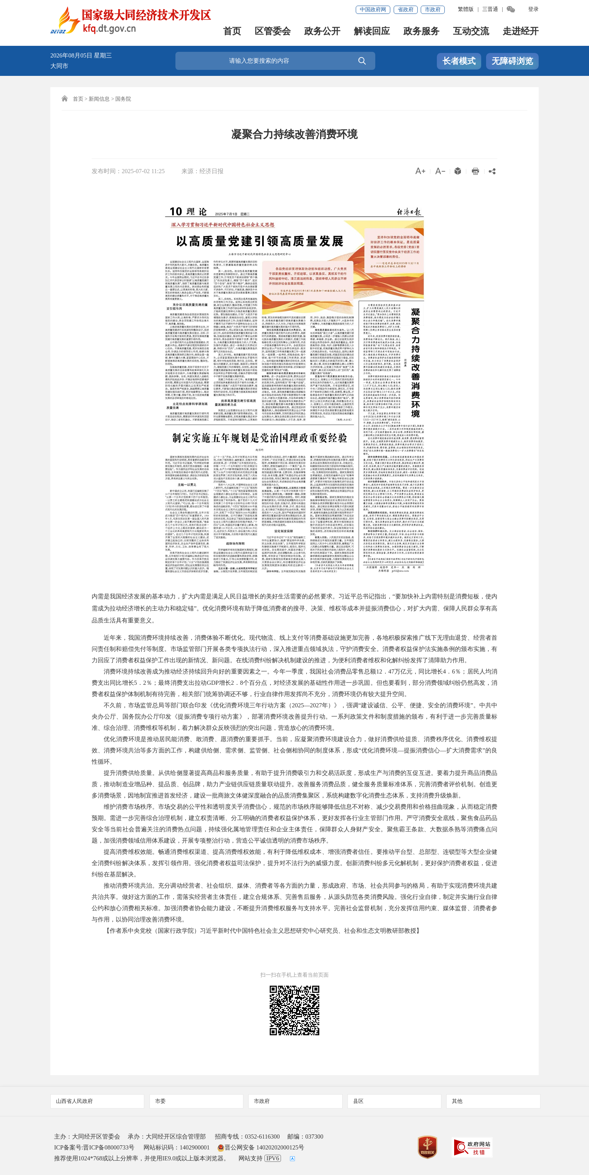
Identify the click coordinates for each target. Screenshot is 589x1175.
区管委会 (273, 32)
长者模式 (459, 61)
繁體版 (466, 9)
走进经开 (521, 32)
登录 (533, 9)
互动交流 (471, 32)
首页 (232, 32)
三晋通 (490, 9)
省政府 (406, 9)
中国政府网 (373, 9)
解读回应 (372, 32)
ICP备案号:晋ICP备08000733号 (94, 1147)
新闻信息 (99, 99)
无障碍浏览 (512, 61)
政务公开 (322, 32)
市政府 (433, 9)
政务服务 (421, 32)
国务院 (123, 99)
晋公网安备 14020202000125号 (260, 1147)
